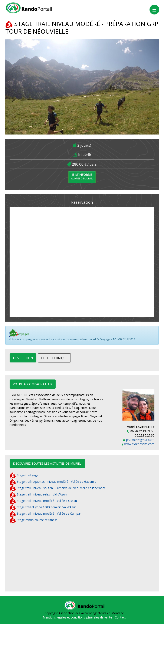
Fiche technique (54, 358)
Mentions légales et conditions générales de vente (78, 617)
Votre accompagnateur (32, 384)
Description (23, 358)
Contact (120, 617)
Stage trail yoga (24, 475)
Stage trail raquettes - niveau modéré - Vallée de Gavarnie (53, 482)
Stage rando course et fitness (34, 520)
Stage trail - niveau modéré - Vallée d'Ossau (43, 501)
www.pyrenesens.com (138, 444)
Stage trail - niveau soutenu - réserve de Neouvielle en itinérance (58, 488)
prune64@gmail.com (138, 440)
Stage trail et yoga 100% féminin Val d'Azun (43, 507)
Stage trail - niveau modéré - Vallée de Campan (46, 513)
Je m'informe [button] (82, 176)
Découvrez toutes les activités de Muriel (47, 463)
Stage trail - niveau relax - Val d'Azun (38, 494)
